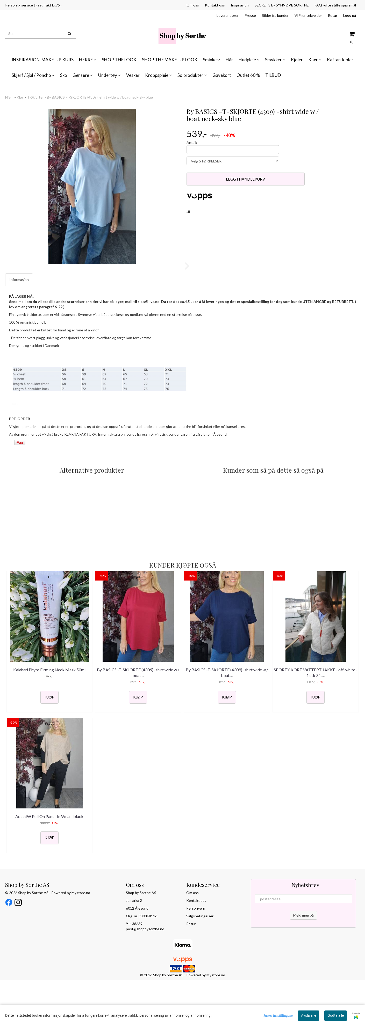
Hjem (9, 97)
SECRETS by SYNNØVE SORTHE (282, 5)
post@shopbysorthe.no (145, 975)
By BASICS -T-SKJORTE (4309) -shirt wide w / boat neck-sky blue (100, 97)
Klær (20, 97)
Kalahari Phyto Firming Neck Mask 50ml (49, 715)
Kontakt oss (215, 5)
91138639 (134, 970)
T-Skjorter (35, 97)
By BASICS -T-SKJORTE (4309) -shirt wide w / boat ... (138, 718)
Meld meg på (303, 961)
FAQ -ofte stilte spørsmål (335, 5)
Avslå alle (308, 1015)
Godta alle (335, 1015)
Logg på (349, 15)
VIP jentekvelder (308, 15)
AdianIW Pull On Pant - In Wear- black (49, 862)
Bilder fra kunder (275, 15)
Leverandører (228, 15)
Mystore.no (80, 938)
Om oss (193, 5)
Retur (332, 15)
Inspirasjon (240, 5)
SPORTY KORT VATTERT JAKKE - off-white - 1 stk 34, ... (315, 718)
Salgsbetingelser (199, 962)
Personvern (195, 954)
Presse (250, 15)
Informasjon (19, 325)
